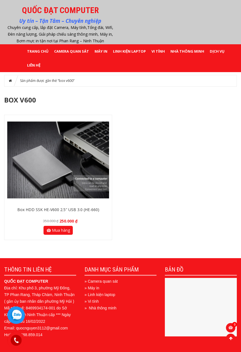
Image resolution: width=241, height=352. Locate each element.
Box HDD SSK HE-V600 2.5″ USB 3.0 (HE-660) (58, 209)
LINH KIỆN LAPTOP (129, 51)
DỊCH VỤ (217, 51)
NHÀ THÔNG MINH (187, 51)
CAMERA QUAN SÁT (71, 51)
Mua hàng (58, 230)
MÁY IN (101, 51)
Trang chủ (38, 51)
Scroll (230, 338)
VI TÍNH (158, 51)
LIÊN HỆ (33, 65)
